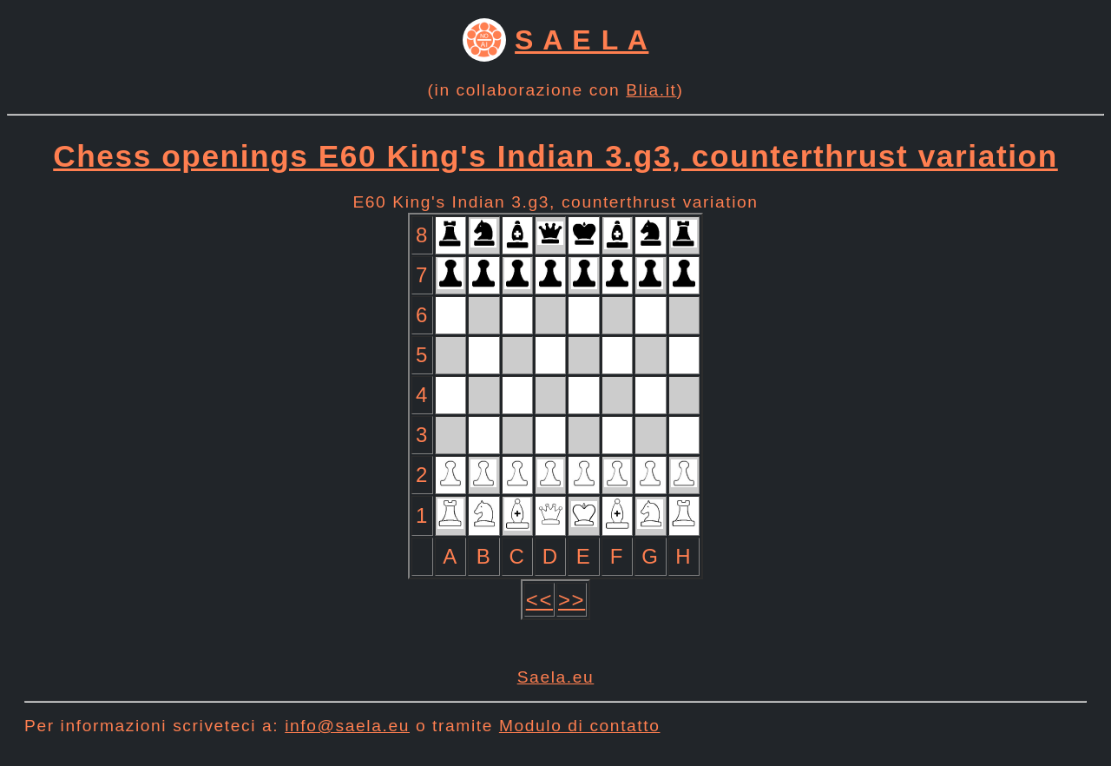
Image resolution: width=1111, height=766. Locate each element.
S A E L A (581, 40)
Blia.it (651, 90)
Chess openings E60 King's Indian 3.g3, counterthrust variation (555, 156)
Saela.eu (556, 677)
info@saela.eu (347, 725)
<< (539, 599)
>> (571, 599)
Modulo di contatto (580, 725)
